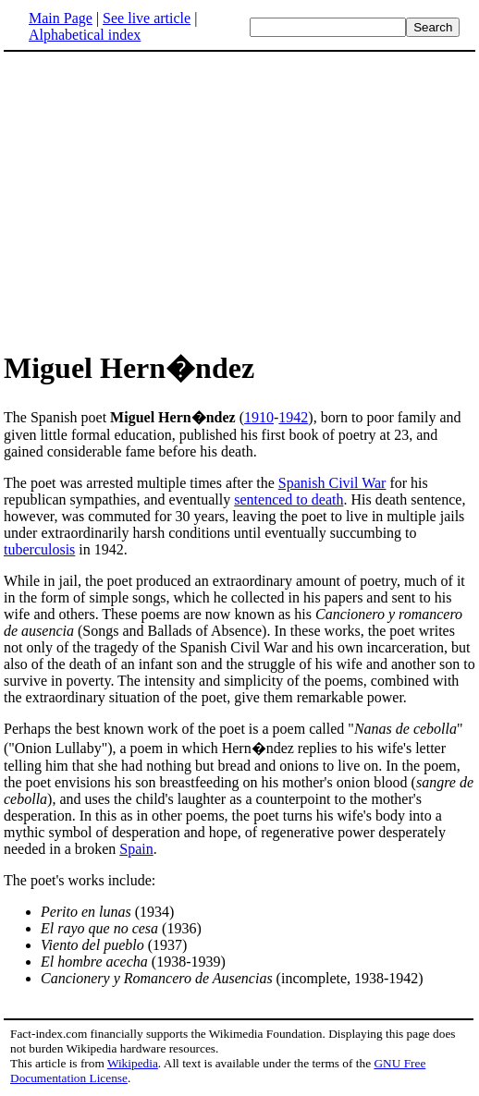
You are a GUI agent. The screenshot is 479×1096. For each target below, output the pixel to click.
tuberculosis (39, 549)
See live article (146, 18)
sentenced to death (288, 499)
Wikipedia (132, 1063)
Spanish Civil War (332, 483)
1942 (293, 417)
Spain (136, 849)
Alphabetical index (85, 35)
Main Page (60, 18)
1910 (259, 417)
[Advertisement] (159, 197)
